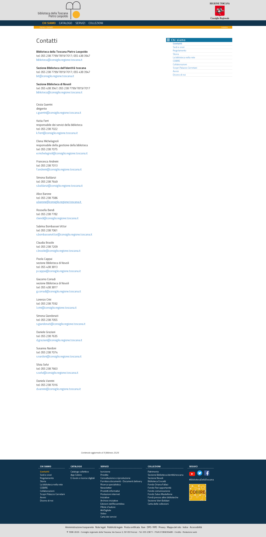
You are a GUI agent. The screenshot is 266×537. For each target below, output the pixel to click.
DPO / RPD (152, 527)
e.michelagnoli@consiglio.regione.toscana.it (62, 153)
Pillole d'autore (108, 507)
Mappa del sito (174, 527)
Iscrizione (105, 471)
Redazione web (190, 532)
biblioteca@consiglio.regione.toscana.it (59, 60)
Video (103, 513)
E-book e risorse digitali (83, 478)
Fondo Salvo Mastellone (160, 494)
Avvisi (176, 71)
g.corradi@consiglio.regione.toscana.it (59, 291)
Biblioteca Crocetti (157, 481)
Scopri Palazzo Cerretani (185, 67)
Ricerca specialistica (110, 484)
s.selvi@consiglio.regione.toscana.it (57, 372)
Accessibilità (196, 527)
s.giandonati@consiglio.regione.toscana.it (61, 324)
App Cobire (76, 475)
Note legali (100, 527)
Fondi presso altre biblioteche (163, 497)
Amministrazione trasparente (79, 527)
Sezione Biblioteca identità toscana (165, 475)
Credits (178, 532)
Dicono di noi (179, 74)
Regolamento (179, 50)
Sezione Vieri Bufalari (158, 500)
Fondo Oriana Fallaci (158, 484)
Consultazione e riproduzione (115, 478)
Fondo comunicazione (159, 491)
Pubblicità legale (115, 527)
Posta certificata (132, 527)
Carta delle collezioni (158, 503)
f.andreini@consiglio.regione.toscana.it (59, 169)
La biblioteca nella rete (184, 57)
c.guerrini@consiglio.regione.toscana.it (58, 112)
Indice (185, 527)
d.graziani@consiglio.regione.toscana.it (59, 340)
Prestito (104, 475)
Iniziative (104, 497)
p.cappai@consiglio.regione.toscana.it (58, 271)
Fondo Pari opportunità (159, 487)
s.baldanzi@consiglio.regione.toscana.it (59, 185)
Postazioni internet (110, 494)
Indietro (224, 27)
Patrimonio (153, 471)
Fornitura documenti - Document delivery (121, 481)
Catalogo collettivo (80, 471)
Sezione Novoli (155, 478)
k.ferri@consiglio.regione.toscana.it (57, 133)
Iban (143, 527)
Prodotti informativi (110, 491)
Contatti (177, 43)
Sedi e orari (179, 47)
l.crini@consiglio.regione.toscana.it (56, 307)
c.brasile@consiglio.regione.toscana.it (58, 251)
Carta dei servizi (108, 516)
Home (42, 27)
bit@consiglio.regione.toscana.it (55, 76)
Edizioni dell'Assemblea (112, 503)
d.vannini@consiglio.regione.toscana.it (58, 389)
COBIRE (176, 61)
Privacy (162, 527)
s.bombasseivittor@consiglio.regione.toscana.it (64, 234)
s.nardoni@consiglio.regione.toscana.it (59, 356)
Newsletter (106, 487)
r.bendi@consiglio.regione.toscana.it (57, 218)
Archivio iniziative (109, 500)
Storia (176, 54)
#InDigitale (105, 510)
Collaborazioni (180, 64)
